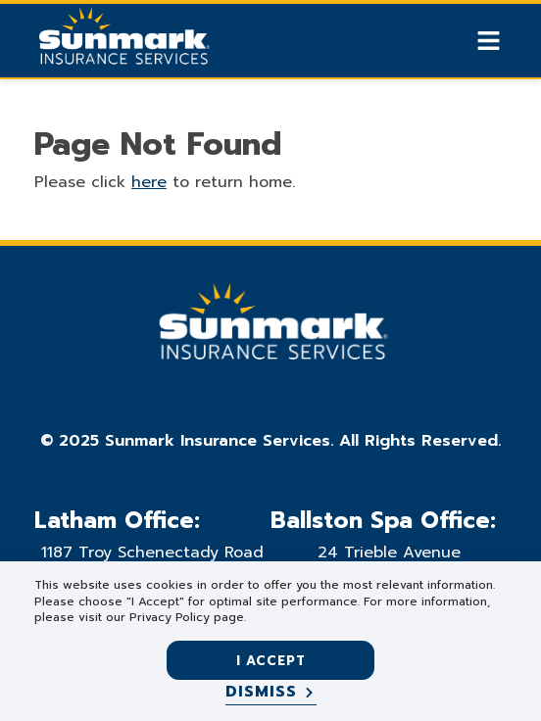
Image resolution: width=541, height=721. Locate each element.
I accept (271, 660)
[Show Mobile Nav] (488, 40)
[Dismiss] (271, 692)
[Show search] (454, 41)
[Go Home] (122, 43)
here (149, 182)
